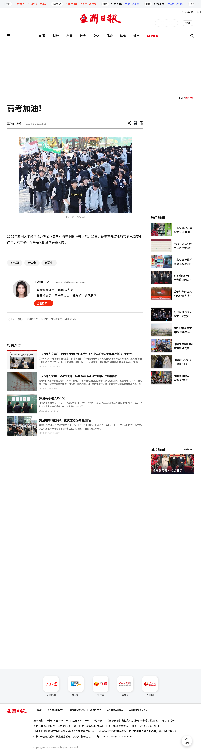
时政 (42, 35)
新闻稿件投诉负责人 (138, 709)
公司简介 (37, 709)
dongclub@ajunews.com (118, 736)
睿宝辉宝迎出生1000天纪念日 (56, 289)
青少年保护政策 (77, 709)
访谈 (123, 35)
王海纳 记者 (14, 123)
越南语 (43, 20)
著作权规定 (95, 709)
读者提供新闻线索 (114, 709)
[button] (185, 478)
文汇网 (100, 686)
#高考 (32, 262)
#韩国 (15, 262)
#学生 (49, 262)
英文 (17, 20)
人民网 (150, 686)
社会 (83, 35)
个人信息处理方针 (55, 709)
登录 (187, 23)
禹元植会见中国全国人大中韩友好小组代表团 (66, 295)
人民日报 (51, 686)
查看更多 (42, 303)
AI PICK (152, 35)
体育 (110, 35)
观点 (136, 35)
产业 (69, 35)
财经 (56, 35)
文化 (96, 35)
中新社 (125, 686)
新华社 (76, 686)
